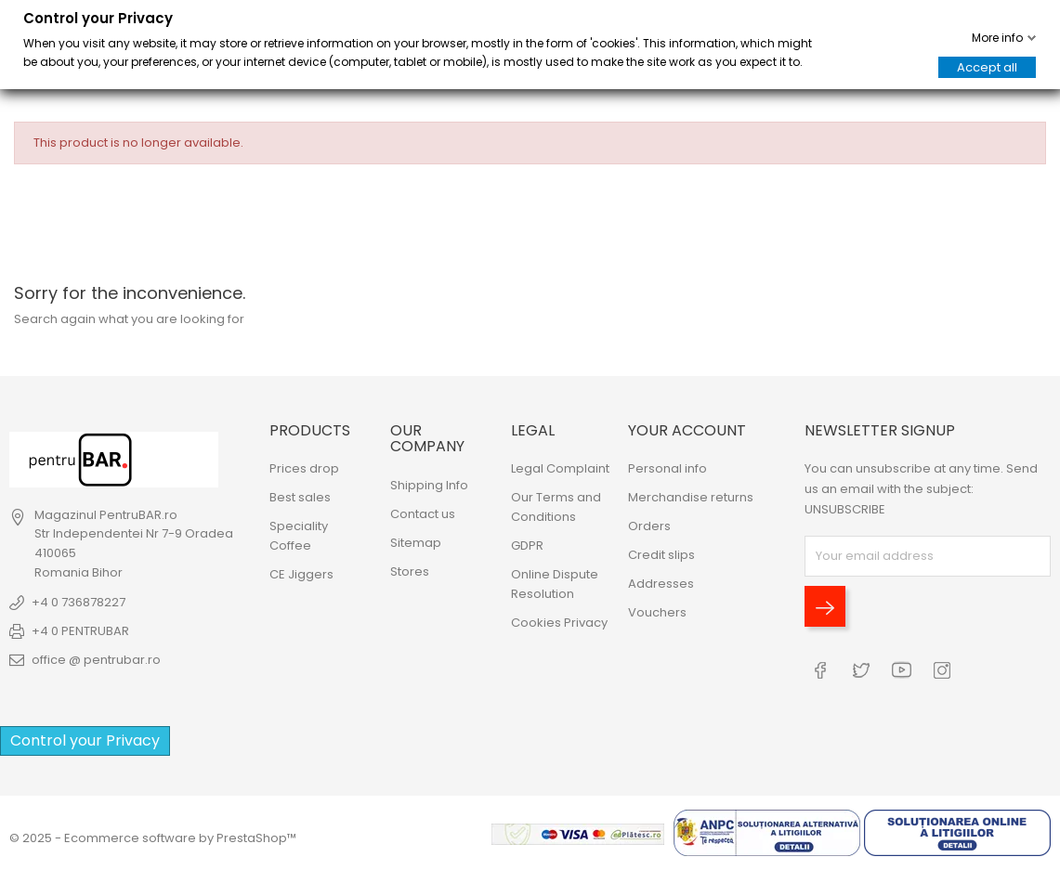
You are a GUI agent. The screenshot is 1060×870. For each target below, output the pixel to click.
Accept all (987, 67)
